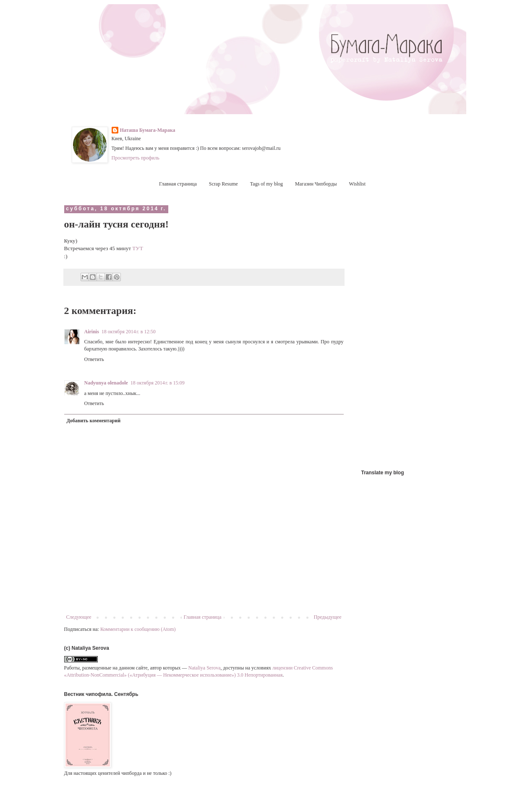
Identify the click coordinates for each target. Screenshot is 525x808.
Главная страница (178, 184)
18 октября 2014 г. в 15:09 (158, 383)
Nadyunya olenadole (106, 383)
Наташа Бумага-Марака (147, 130)
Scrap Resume (223, 184)
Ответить (94, 359)
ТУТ (137, 248)
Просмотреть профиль (135, 158)
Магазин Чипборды (316, 184)
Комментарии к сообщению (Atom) (138, 629)
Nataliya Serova (204, 668)
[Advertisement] (407, 331)
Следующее (78, 617)
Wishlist (357, 184)
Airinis (91, 332)
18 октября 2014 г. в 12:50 (129, 332)
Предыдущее (328, 617)
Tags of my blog (266, 184)
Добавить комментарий (94, 421)
